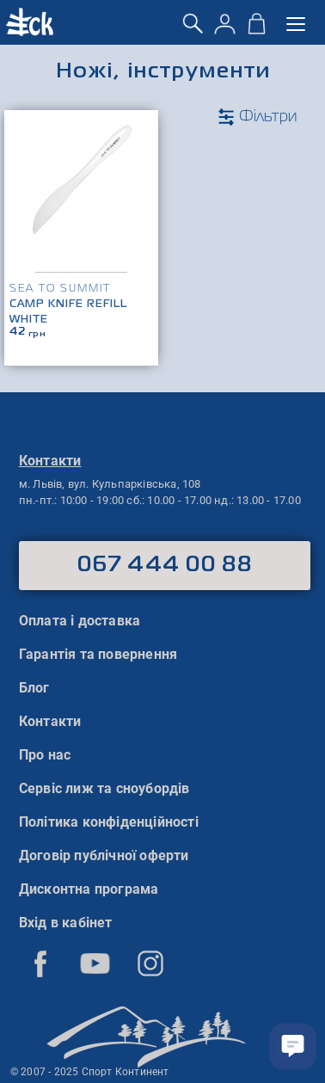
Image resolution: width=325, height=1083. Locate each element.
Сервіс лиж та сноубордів (104, 788)
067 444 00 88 (164, 565)
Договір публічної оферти (104, 855)
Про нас (45, 755)
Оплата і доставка (79, 620)
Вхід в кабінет (66, 922)
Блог (34, 688)
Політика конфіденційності (109, 822)
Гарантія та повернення (98, 654)
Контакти (50, 721)
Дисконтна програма (89, 889)
